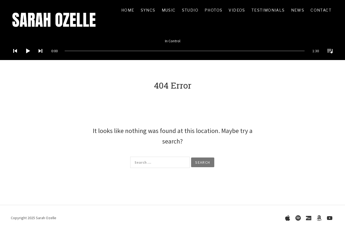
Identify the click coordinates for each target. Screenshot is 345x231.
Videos (237, 10)
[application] (172, 46)
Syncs (148, 10)
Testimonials (268, 10)
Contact (321, 10)
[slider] (185, 50)
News (298, 10)
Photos (213, 10)
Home (127, 10)
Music (169, 10)
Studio (190, 10)
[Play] (26, 58)
